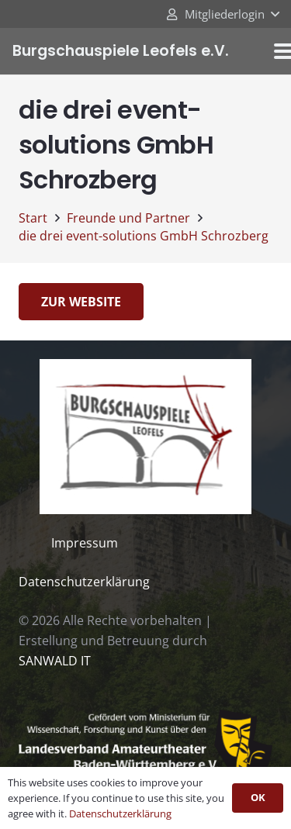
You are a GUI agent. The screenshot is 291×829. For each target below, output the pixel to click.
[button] (222, 14)
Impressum (84, 542)
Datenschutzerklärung (84, 581)
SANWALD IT (55, 660)
